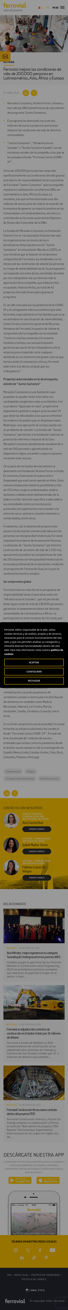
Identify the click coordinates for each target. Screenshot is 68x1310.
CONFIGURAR (34, 671)
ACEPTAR (34, 662)
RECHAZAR (34, 680)
